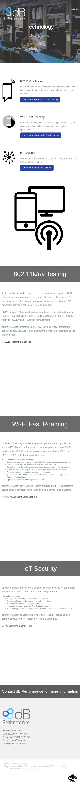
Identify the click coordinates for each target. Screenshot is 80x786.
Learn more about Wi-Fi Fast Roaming (40, 135)
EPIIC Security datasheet (14, 626)
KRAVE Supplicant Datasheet (17, 497)
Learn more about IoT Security (36, 168)
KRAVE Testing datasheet (16, 342)
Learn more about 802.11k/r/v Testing (40, 99)
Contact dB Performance (22, 691)
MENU (72, 9)
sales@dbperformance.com (15, 743)
